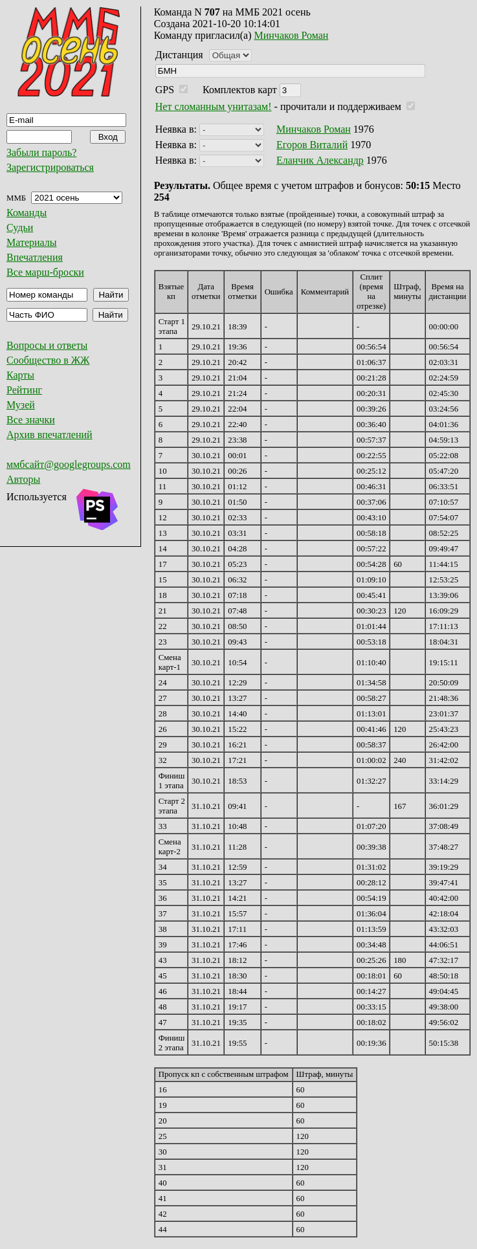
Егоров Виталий (312, 144)
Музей (20, 404)
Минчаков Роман (291, 35)
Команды (26, 212)
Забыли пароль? (41, 152)
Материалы (31, 242)
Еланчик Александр (320, 160)
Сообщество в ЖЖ (47, 360)
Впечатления (34, 257)
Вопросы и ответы (46, 345)
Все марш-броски (45, 272)
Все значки (30, 419)
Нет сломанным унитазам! (213, 106)
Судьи (19, 227)
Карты (20, 375)
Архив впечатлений (49, 434)
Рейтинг (24, 389)
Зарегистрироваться (50, 167)
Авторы (23, 479)
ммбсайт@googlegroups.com (68, 464)
